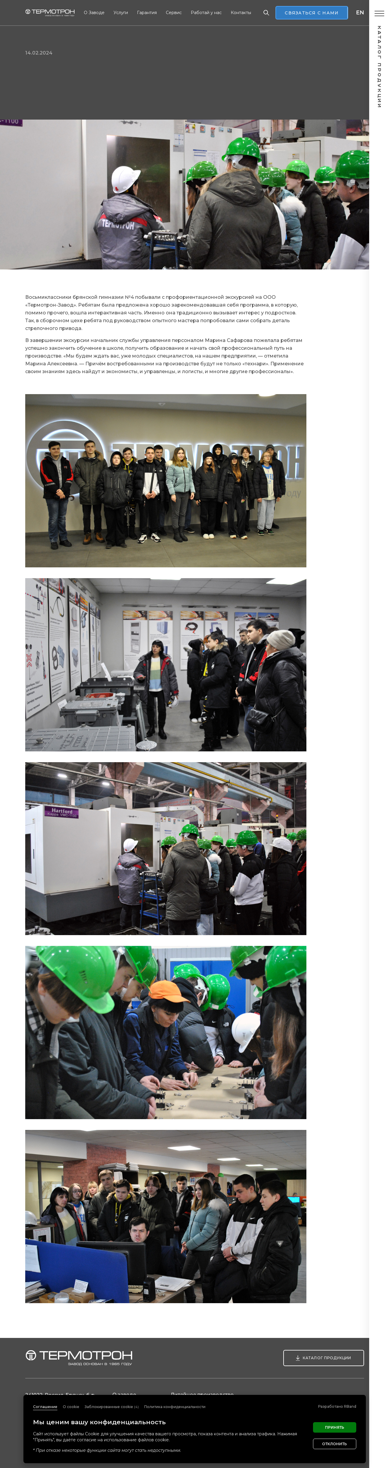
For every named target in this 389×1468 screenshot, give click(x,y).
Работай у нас (206, 12)
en (360, 13)
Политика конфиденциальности (174, 1406)
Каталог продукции (327, 1358)
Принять (334, 1427)
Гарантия (147, 12)
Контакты (241, 12)
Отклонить (334, 1444)
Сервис (174, 12)
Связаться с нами (312, 13)
